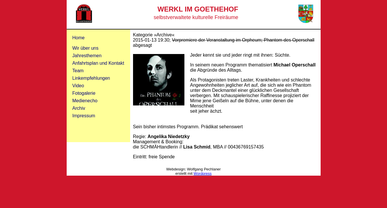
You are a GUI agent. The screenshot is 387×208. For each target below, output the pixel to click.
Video (78, 85)
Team (78, 70)
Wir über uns (85, 48)
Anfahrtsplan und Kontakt (98, 63)
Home (78, 37)
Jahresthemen (87, 55)
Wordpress (203, 173)
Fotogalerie (84, 93)
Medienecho (85, 100)
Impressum (83, 115)
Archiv (78, 108)
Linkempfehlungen (91, 78)
